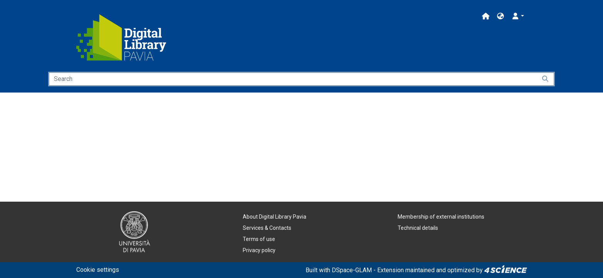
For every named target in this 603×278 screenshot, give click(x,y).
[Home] (121, 37)
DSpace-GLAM (352, 270)
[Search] (292, 79)
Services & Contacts (267, 228)
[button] (500, 16)
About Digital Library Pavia (274, 217)
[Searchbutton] (546, 79)
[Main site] (486, 16)
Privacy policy (259, 250)
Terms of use (259, 239)
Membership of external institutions (441, 217)
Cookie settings (97, 269)
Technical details (418, 228)
